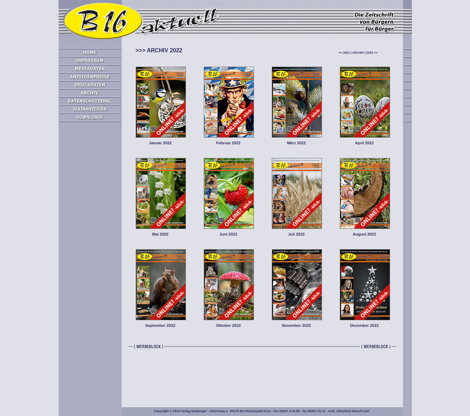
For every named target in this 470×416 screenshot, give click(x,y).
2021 (346, 52)
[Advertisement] (90, 245)
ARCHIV (358, 52)
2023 (369, 52)
